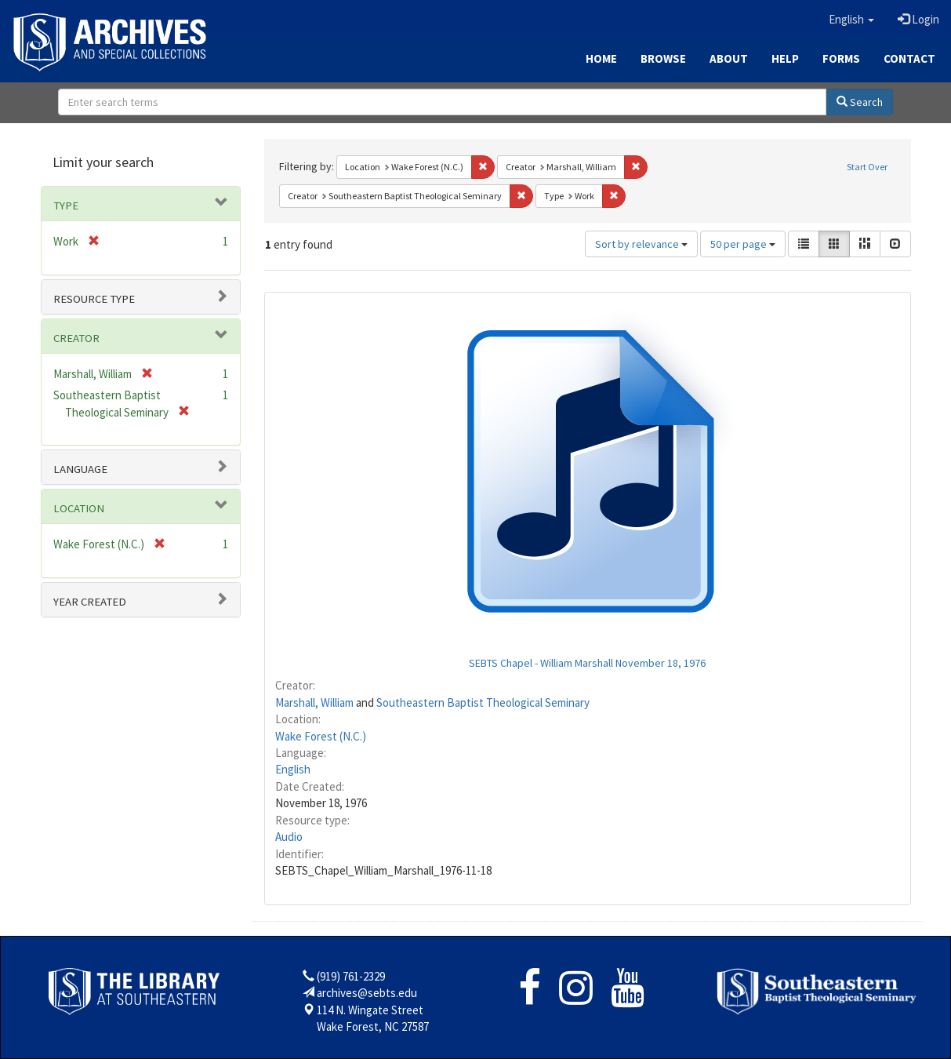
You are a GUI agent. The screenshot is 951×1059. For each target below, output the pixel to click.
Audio (289, 836)
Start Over (867, 167)
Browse (663, 58)
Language (80, 469)
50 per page (742, 244)
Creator (76, 338)
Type (65, 205)
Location (78, 508)
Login (918, 19)
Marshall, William (314, 702)
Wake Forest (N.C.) (320, 736)
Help (785, 58)
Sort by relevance (641, 244)
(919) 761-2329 (351, 976)
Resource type (94, 299)
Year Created (89, 602)
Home (601, 58)
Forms (841, 58)
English (292, 769)
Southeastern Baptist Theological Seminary (483, 702)
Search (860, 102)
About (729, 58)
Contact (909, 58)
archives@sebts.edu (367, 992)
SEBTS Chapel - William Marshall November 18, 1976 (587, 663)
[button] (851, 19)
